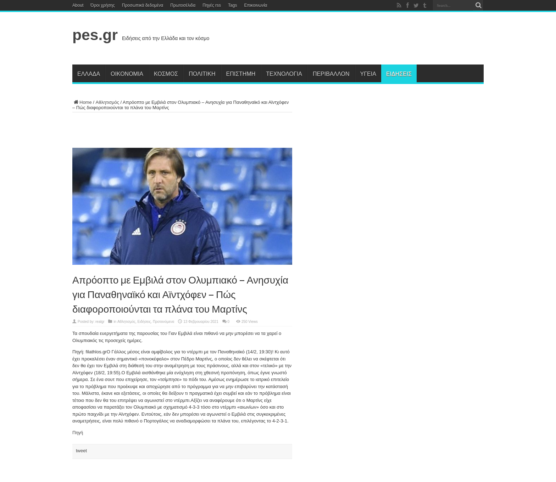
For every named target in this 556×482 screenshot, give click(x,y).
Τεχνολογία (284, 73)
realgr (100, 322)
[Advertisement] (355, 40)
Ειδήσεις (399, 73)
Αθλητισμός (107, 102)
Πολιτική (202, 73)
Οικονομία (127, 73)
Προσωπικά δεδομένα (142, 5)
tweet (81, 450)
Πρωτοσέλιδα (182, 5)
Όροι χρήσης (102, 5)
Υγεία (368, 73)
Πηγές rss (211, 5)
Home (82, 102)
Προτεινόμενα (163, 322)
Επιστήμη (241, 73)
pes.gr (95, 34)
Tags (232, 5)
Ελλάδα (88, 73)
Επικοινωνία (255, 5)
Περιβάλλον (331, 73)
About (77, 5)
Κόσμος (166, 73)
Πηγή (77, 432)
